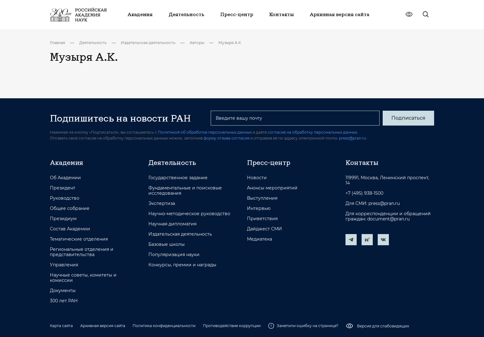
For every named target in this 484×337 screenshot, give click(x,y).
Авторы (197, 42)
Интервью (259, 208)
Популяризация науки (174, 254)
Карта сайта (61, 325)
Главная (57, 42)
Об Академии (65, 177)
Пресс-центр (268, 162)
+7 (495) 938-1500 (364, 193)
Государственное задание (178, 177)
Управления (64, 265)
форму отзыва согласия (226, 138)
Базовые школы (166, 244)
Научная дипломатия (172, 224)
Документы (63, 290)
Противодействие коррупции (232, 325)
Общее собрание (70, 208)
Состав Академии (70, 229)
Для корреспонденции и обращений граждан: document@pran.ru (388, 216)
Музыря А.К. (230, 42)
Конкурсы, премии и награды (182, 265)
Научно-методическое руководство (189, 213)
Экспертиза (161, 203)
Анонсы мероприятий (272, 188)
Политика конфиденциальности (164, 325)
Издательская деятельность (148, 42)
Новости (257, 177)
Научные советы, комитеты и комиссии (83, 278)
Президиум (63, 218)
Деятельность (93, 42)
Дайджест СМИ (264, 229)
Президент (62, 188)
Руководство (64, 198)
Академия (66, 162)
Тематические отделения (79, 239)
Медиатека (259, 239)
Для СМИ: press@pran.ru (372, 203)
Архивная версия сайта (102, 325)
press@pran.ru (352, 138)
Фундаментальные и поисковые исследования (185, 190)
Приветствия (262, 218)
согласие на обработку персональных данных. (313, 132)
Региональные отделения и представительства (81, 252)
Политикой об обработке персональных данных (205, 132)
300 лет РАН (64, 301)
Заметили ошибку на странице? (303, 326)
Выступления (262, 198)
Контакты (361, 162)
